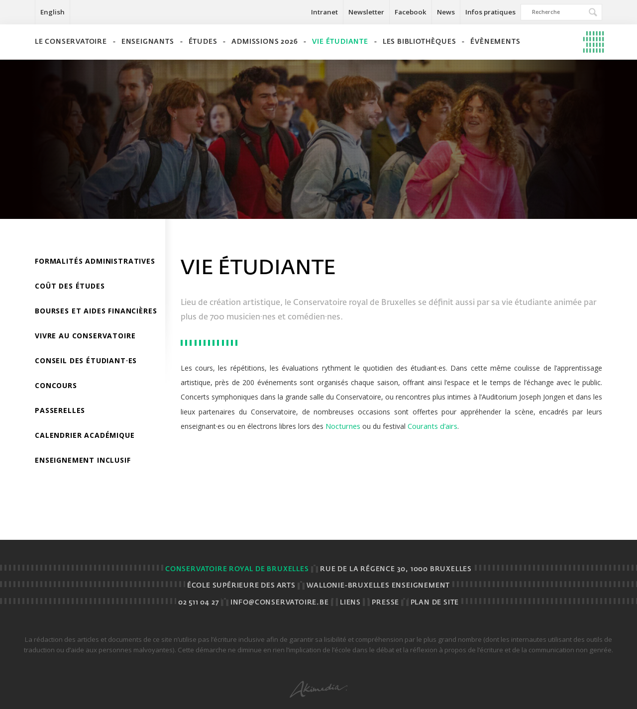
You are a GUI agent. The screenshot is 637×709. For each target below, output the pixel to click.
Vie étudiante (340, 42)
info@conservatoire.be (279, 603)
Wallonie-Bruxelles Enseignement (378, 586)
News (446, 11)
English (52, 11)
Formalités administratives (95, 261)
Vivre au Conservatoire (85, 335)
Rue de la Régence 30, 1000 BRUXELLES (396, 569)
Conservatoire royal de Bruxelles (237, 569)
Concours (56, 385)
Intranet (324, 11)
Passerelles (60, 410)
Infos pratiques (490, 11)
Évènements (495, 42)
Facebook (410, 11)
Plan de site (435, 603)
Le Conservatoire (71, 42)
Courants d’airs (432, 426)
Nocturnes (342, 426)
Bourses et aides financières (96, 310)
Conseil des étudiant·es (86, 360)
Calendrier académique (85, 435)
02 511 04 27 (198, 603)
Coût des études (70, 286)
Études (203, 42)
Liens (350, 603)
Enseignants (147, 42)
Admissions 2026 (264, 42)
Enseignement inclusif (83, 460)
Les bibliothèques (419, 42)
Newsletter (366, 11)
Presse (385, 603)
